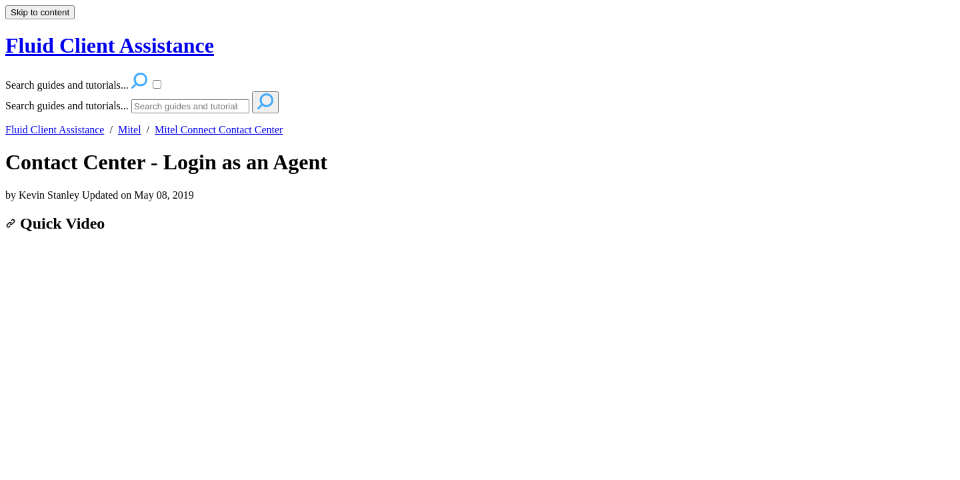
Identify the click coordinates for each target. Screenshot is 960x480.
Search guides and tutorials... (67, 105)
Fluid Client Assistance (54, 129)
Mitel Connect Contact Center (219, 129)
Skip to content (40, 12)
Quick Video (55, 223)
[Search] (190, 106)
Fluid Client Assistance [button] (109, 45)
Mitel (129, 129)
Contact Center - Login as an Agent (166, 162)
